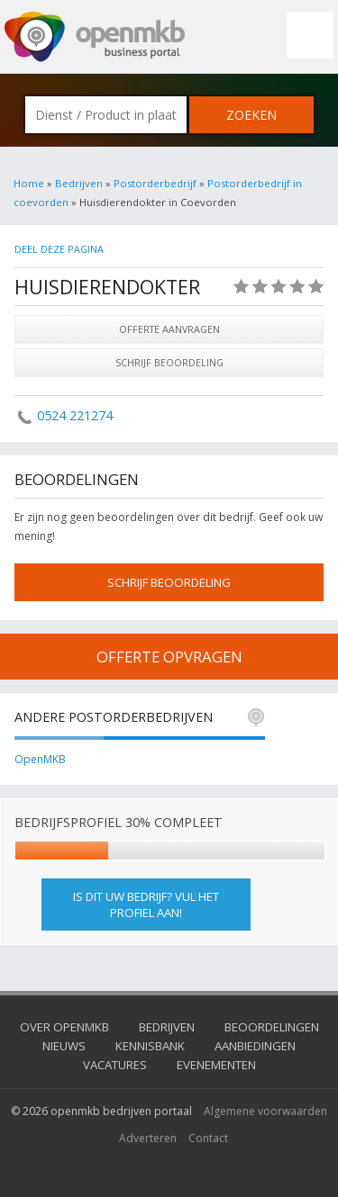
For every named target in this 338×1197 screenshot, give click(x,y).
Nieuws (64, 1046)
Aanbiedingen (255, 1046)
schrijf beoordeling (169, 582)
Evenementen (216, 1065)
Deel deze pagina (59, 249)
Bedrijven (79, 183)
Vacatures (115, 1065)
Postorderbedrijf (155, 183)
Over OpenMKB (64, 1027)
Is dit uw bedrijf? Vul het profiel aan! (146, 904)
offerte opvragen (169, 656)
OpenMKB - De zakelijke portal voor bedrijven (95, 37)
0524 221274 (75, 415)
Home (29, 183)
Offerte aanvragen (169, 329)
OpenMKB (40, 759)
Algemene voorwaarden (265, 1111)
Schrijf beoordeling (169, 362)
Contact (208, 1138)
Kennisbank (150, 1046)
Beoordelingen (271, 1027)
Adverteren (148, 1138)
